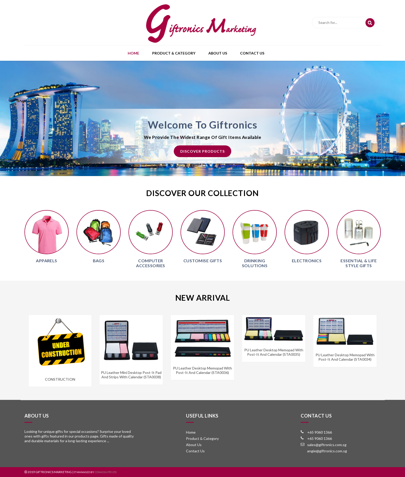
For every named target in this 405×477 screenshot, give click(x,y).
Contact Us (252, 53)
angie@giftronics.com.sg (327, 451)
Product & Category (173, 53)
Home (133, 53)
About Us (217, 53)
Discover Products (202, 151)
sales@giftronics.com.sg (326, 444)
